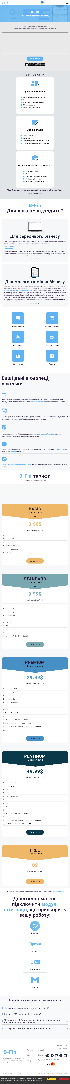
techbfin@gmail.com (58, 891)
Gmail (35, 987)
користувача (35, 512)
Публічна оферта (61, 1073)
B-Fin (5, 2)
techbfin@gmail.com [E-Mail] (61, 1052)
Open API (41, 1060)
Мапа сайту (29, 1060)
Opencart (34, 933)
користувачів (35, 666)
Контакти (42, 1055)
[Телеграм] (47, 1055)
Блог (28, 1055)
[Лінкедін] (56, 1055)
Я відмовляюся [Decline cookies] (64, 1078)
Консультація (35, 59)
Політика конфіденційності (45, 1073)
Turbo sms (35, 969)
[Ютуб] (65, 1055)
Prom (35, 951)
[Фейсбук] (60, 1055)
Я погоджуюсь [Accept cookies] (52, 1078)
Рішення (30, 1050)
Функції (41, 1050)
